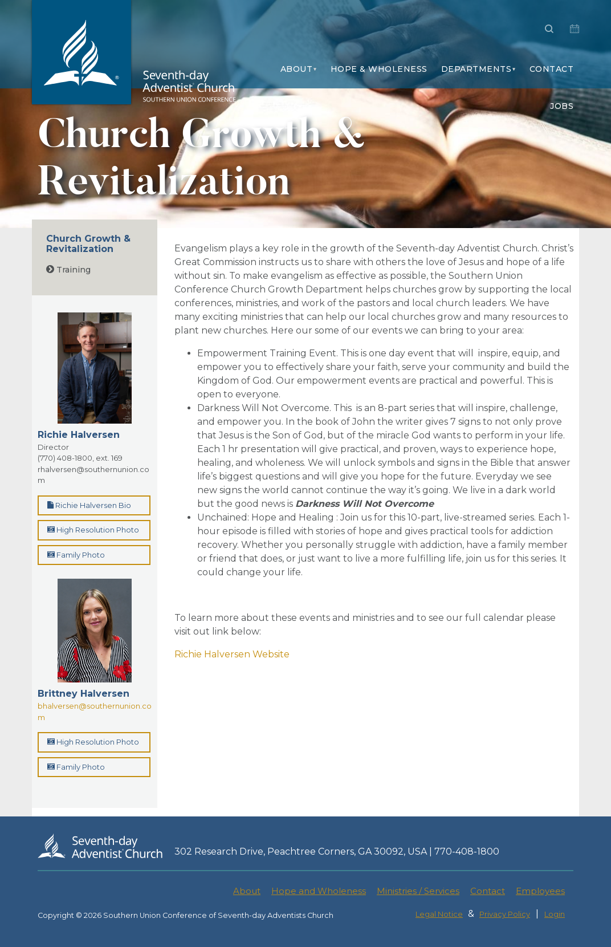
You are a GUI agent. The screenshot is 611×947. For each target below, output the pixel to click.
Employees (540, 890)
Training (68, 270)
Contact (551, 69)
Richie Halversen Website (232, 654)
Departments (476, 69)
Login (554, 914)
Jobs (561, 106)
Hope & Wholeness (379, 69)
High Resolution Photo (93, 529)
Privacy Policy (504, 914)
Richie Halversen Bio (89, 505)
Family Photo (76, 554)
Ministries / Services (418, 890)
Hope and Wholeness (318, 890)
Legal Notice (439, 914)
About (296, 69)
